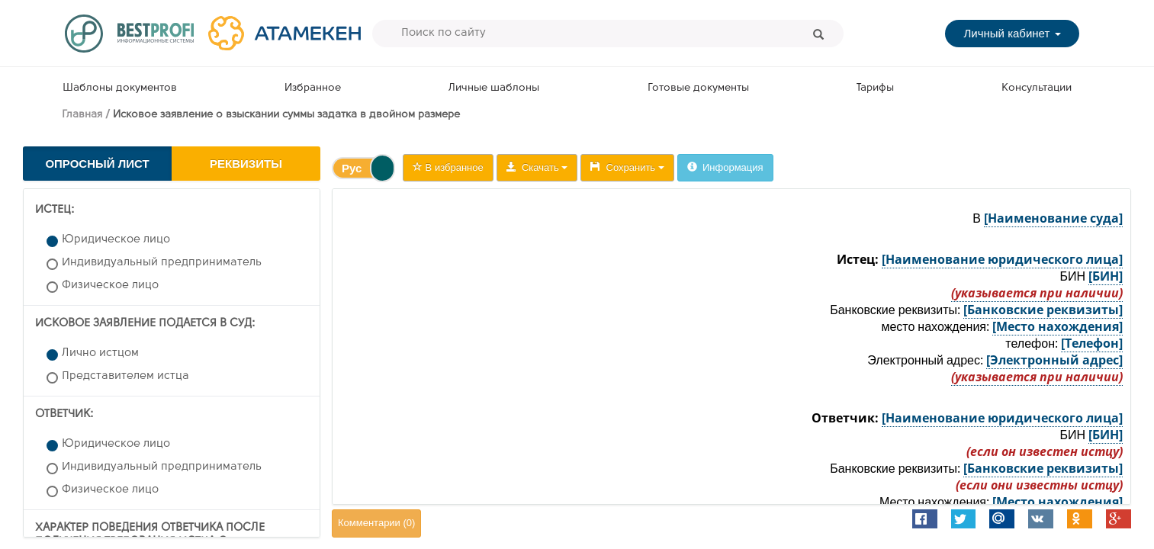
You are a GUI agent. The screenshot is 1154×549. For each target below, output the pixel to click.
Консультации (1036, 88)
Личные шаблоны (493, 88)
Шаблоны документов (120, 88)
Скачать (537, 167)
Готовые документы (698, 88)
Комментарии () (376, 522)
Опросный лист (97, 163)
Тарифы (875, 88)
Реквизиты (246, 163)
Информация (725, 167)
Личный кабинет (1011, 33)
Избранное (312, 88)
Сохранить (627, 167)
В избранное (448, 167)
